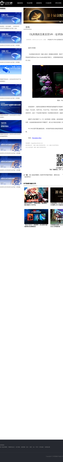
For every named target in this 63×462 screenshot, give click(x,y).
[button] (60, 21)
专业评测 (29, 3)
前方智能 (18, 447)
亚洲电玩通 (47, 447)
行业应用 (48, 3)
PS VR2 (54, 39)
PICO (37, 447)
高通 (31, 447)
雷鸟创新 (41, 447)
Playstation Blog (36, 138)
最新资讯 (20, 3)
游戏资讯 (39, 3)
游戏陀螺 (23, 447)
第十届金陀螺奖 (3, 447)
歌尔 (27, 447)
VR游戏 (49, 39)
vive (34, 447)
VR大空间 (58, 3)
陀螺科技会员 (11, 447)
